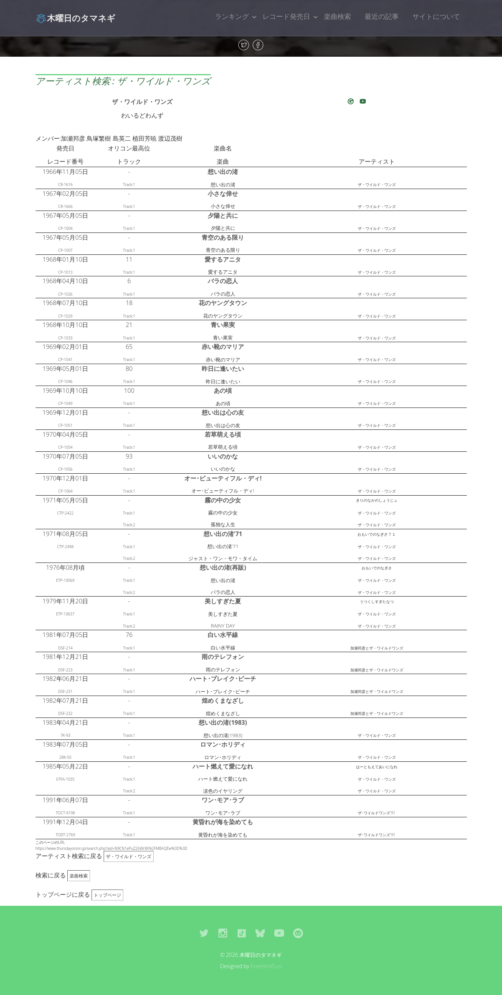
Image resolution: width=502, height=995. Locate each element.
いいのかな (223, 456)
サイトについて (436, 16)
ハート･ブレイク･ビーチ (223, 678)
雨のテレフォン (223, 656)
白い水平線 (223, 635)
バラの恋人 (223, 281)
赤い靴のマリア (223, 347)
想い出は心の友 (223, 412)
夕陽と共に (223, 215)
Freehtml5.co (266, 966)
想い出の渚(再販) (223, 567)
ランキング (232, 16)
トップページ (107, 895)
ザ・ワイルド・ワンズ (142, 102)
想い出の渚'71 (223, 534)
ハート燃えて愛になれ (223, 766)
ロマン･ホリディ (223, 744)
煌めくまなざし (223, 700)
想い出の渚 (223, 171)
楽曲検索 (337, 16)
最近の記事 (382, 16)
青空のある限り (223, 237)
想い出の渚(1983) (223, 722)
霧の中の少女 (223, 500)
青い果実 (223, 325)
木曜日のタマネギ (75, 17)
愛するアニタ (223, 259)
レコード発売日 (286, 16)
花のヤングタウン (223, 303)
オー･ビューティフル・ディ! (223, 478)
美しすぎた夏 (223, 601)
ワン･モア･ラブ (223, 800)
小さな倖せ (223, 193)
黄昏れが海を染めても (223, 822)
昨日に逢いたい (223, 368)
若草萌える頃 (223, 434)
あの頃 (223, 390)
